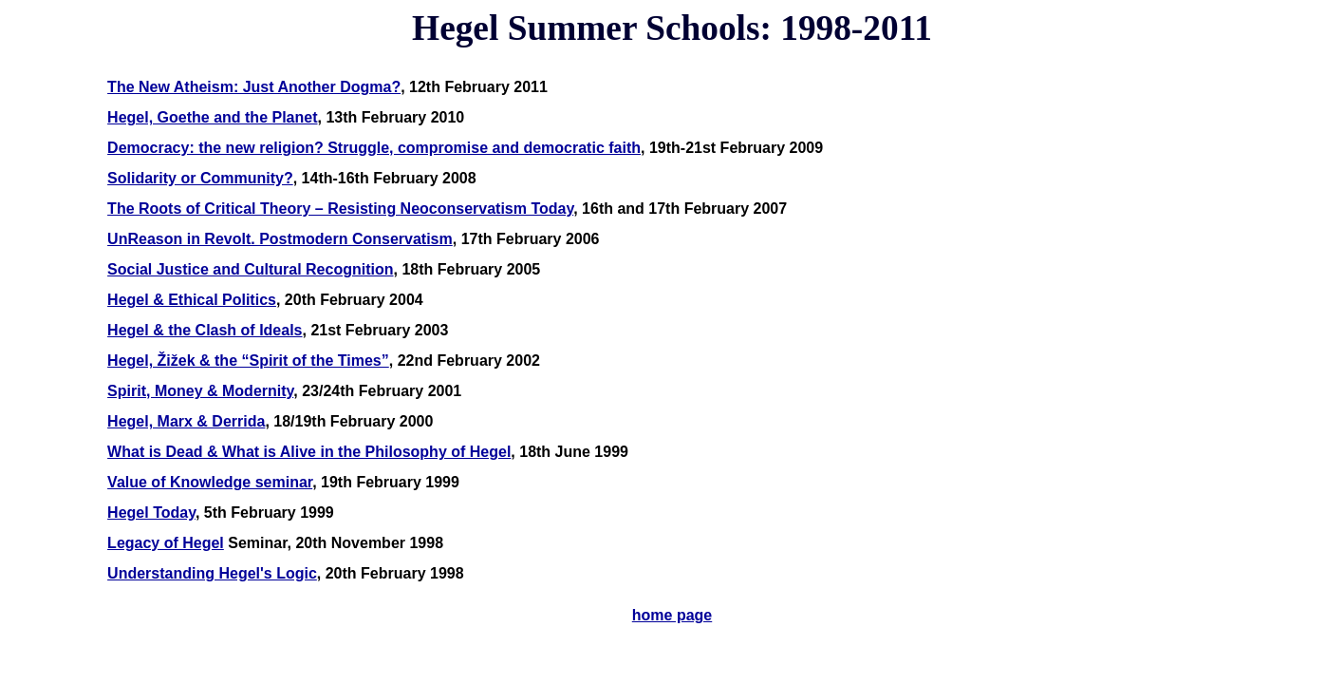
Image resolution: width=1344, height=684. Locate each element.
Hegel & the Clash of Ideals (204, 330)
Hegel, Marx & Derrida (186, 421)
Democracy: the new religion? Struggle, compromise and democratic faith (374, 148)
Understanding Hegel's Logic (212, 573)
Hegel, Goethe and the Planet (212, 117)
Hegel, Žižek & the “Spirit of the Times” (248, 360)
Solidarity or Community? (200, 178)
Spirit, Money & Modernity (200, 391)
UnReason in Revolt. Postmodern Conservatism (280, 239)
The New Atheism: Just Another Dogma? (254, 87)
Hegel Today (151, 512)
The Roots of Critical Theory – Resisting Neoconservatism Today (340, 208)
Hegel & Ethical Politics (191, 300)
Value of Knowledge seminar (209, 482)
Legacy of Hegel (165, 543)
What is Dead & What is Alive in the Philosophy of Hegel (309, 452)
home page (672, 615)
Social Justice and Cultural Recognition (250, 269)
